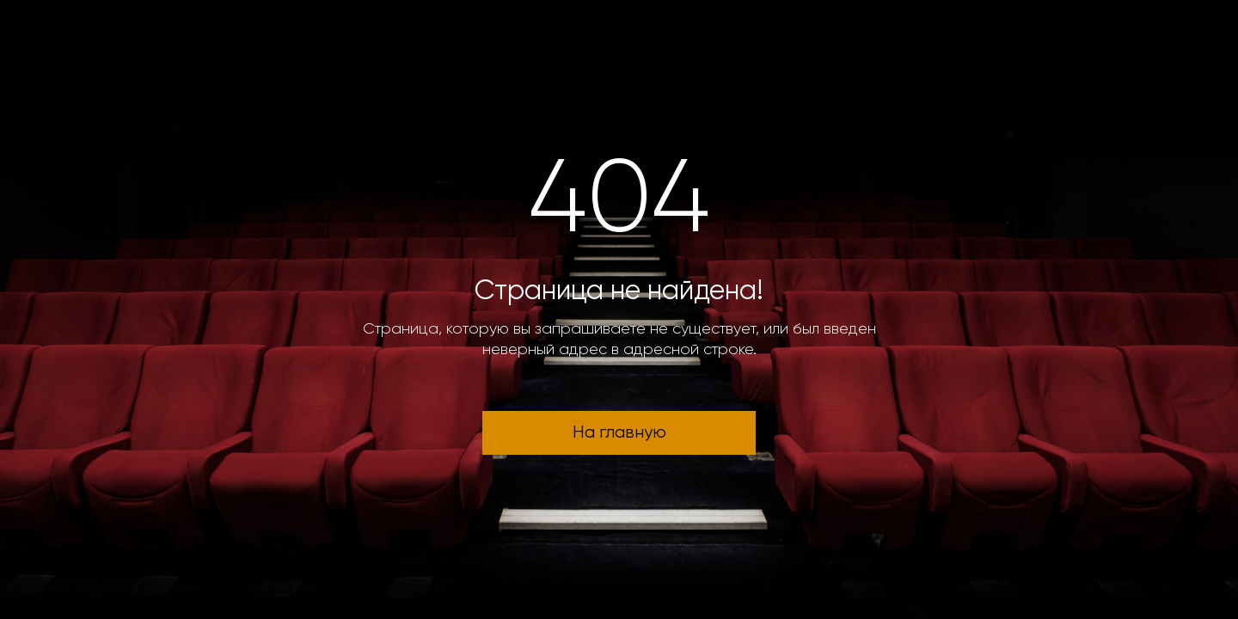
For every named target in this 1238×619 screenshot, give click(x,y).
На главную (619, 433)
